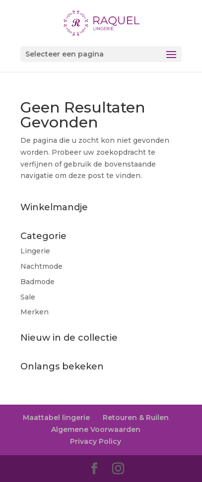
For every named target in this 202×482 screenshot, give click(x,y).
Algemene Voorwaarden (95, 429)
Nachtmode (41, 266)
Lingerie (35, 250)
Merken (34, 311)
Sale (27, 297)
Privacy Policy (95, 441)
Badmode (37, 281)
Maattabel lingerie (56, 417)
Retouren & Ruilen (136, 417)
